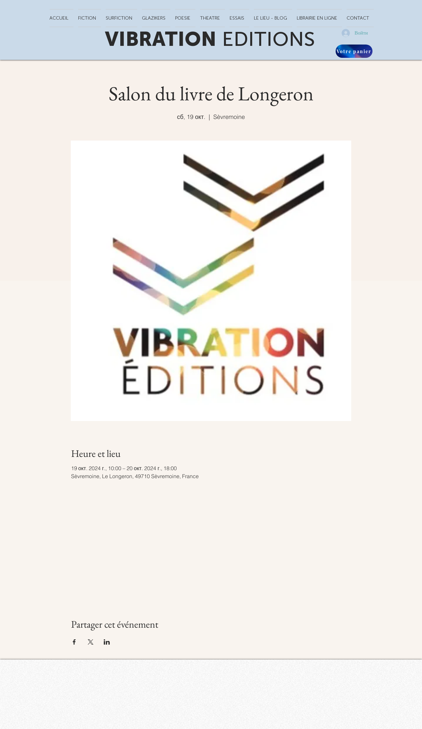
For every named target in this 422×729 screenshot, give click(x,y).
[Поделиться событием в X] (90, 642)
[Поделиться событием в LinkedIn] (107, 642)
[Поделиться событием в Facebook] (74, 642)
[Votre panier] (354, 51)
